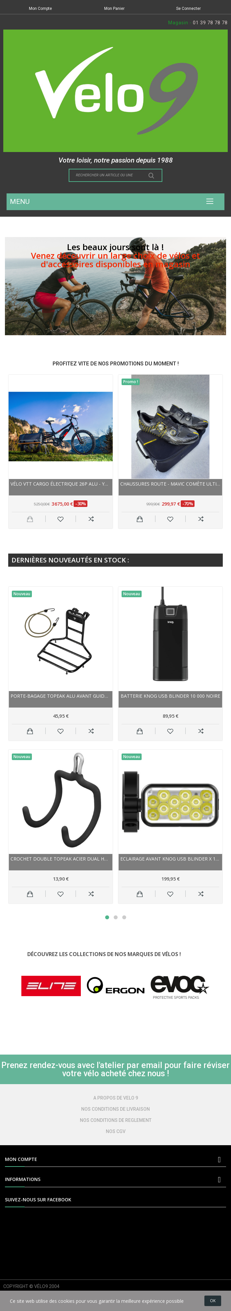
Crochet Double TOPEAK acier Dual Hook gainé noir (61, 859)
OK (213, 1300)
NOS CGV (116, 1131)
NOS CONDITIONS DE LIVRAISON (115, 1109)
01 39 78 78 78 (210, 22)
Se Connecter (188, 8)
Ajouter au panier (139, 518)
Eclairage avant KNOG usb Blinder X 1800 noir (170, 859)
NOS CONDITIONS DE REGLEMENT (115, 1120)
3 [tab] (124, 917)
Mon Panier (114, 8)
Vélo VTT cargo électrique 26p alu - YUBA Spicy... (61, 484)
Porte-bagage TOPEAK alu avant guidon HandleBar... (61, 696)
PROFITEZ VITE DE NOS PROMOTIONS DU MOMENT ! (116, 364)
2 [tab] (116, 917)
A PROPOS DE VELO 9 (115, 1098)
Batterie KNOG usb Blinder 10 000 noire (170, 696)
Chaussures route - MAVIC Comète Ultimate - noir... (170, 484)
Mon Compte (40, 8)
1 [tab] (107, 917)
